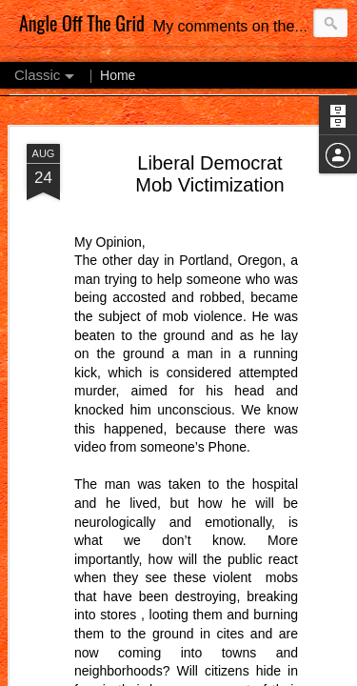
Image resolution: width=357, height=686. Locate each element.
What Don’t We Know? (202, 143)
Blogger (154, 675)
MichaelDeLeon (258, 664)
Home (117, 59)
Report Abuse (210, 675)
